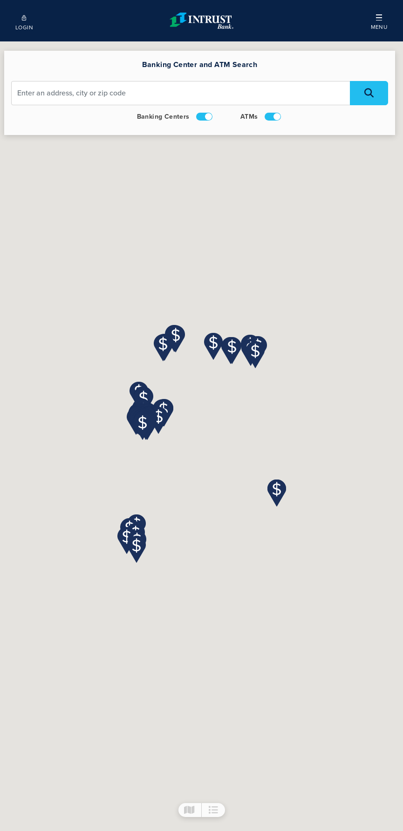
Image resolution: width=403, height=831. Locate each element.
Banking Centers (175, 117)
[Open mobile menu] (379, 20)
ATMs (261, 117)
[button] (379, 20)
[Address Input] (181, 93)
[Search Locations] (369, 93)
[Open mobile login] (24, 21)
